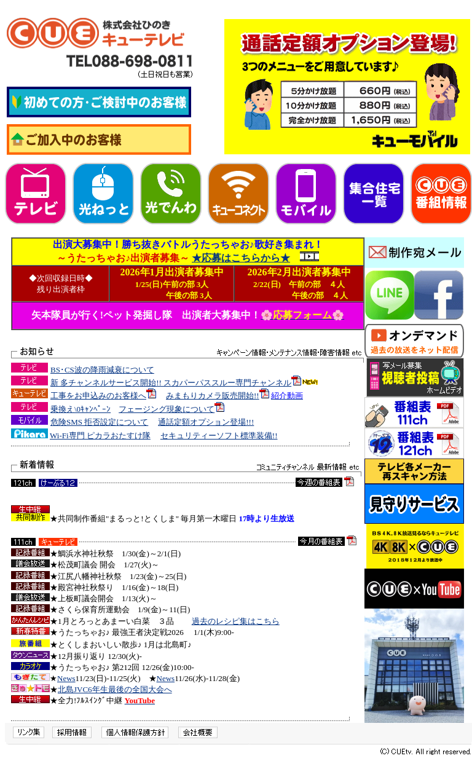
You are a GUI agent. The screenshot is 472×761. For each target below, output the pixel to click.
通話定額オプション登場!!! (206, 422)
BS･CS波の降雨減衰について (102, 369)
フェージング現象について (166, 409)
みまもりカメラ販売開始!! (212, 395)
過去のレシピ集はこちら (236, 621)
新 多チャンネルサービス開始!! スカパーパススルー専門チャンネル (170, 382)
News (66, 678)
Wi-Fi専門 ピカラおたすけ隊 (100, 435)
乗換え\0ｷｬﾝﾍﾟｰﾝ (80, 409)
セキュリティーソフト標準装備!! (219, 435)
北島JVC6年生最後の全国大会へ (115, 689)
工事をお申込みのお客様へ (98, 395)
